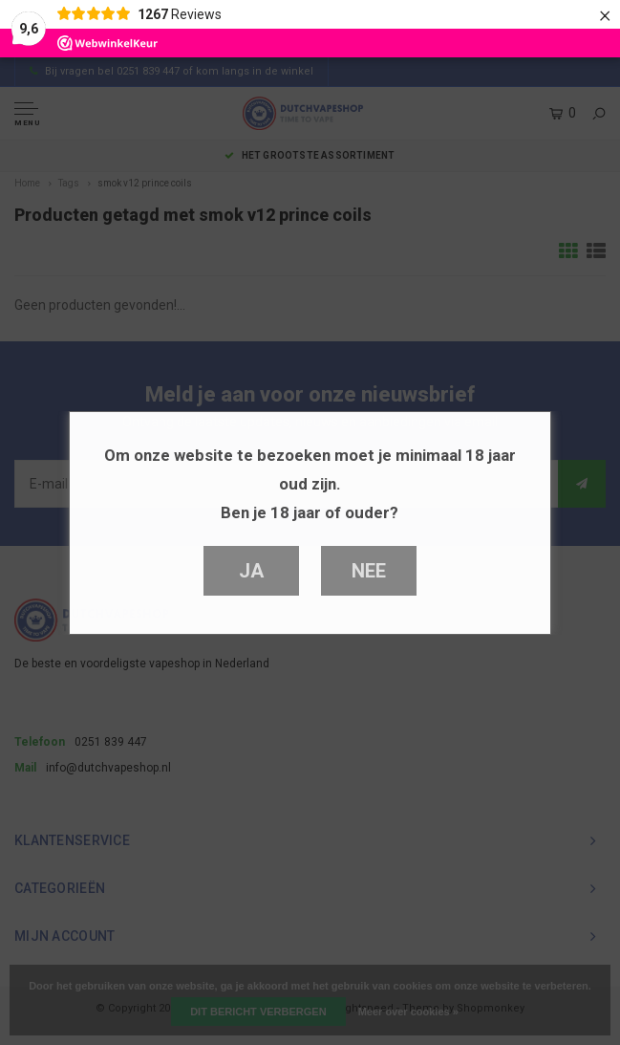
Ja (251, 570)
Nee (368, 570)
